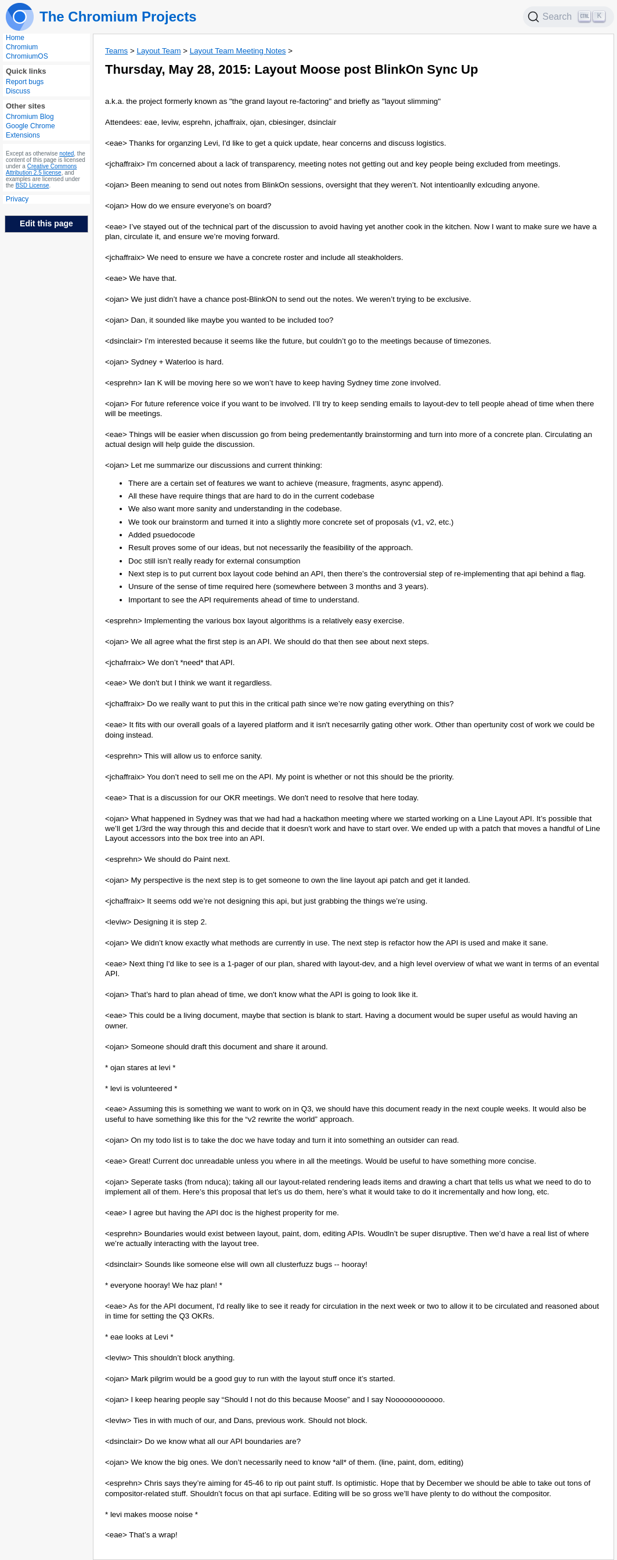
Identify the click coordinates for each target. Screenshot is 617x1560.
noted (66, 153)
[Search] (569, 16)
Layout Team (158, 50)
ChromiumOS (27, 56)
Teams (116, 50)
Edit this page (46, 223)
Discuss (18, 91)
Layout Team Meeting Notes (238, 50)
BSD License (32, 185)
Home (15, 38)
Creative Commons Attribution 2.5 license (41, 169)
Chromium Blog (30, 117)
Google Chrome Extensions (30, 130)
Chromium (22, 47)
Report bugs (25, 82)
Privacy (17, 199)
